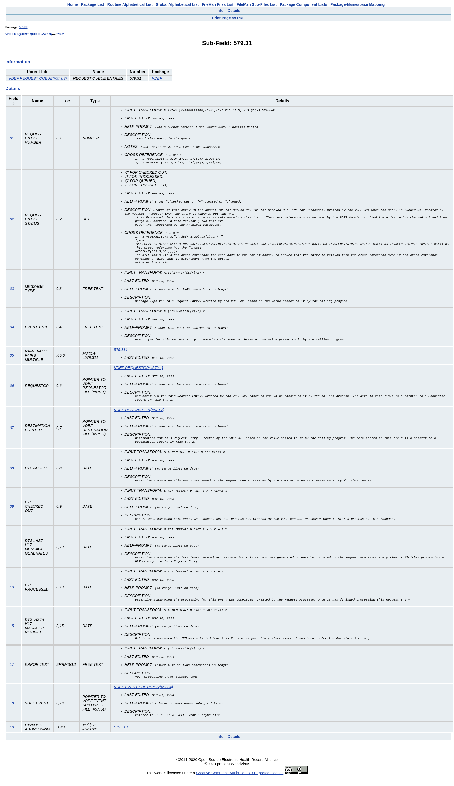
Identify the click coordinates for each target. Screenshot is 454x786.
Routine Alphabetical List (130, 4)
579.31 (60, 34)
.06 (11, 391)
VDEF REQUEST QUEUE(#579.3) (28, 34)
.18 (11, 708)
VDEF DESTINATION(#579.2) (139, 415)
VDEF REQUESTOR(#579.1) (138, 372)
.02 (11, 222)
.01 (11, 138)
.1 (10, 552)
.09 (11, 512)
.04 (11, 332)
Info (220, 10)
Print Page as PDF (228, 18)
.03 (11, 294)
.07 (11, 433)
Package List (92, 4)
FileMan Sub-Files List (257, 4)
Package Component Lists (303, 4)
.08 (11, 473)
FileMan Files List (217, 4)
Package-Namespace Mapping (357, 4)
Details (234, 10)
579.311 (121, 354)
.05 (11, 360)
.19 (11, 732)
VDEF (23, 27)
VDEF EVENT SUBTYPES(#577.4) (143, 691)
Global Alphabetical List (177, 4)
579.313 (121, 732)
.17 (11, 669)
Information (17, 61)
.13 (11, 593)
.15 (11, 631)
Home (72, 4)
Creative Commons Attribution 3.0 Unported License (239, 777)
